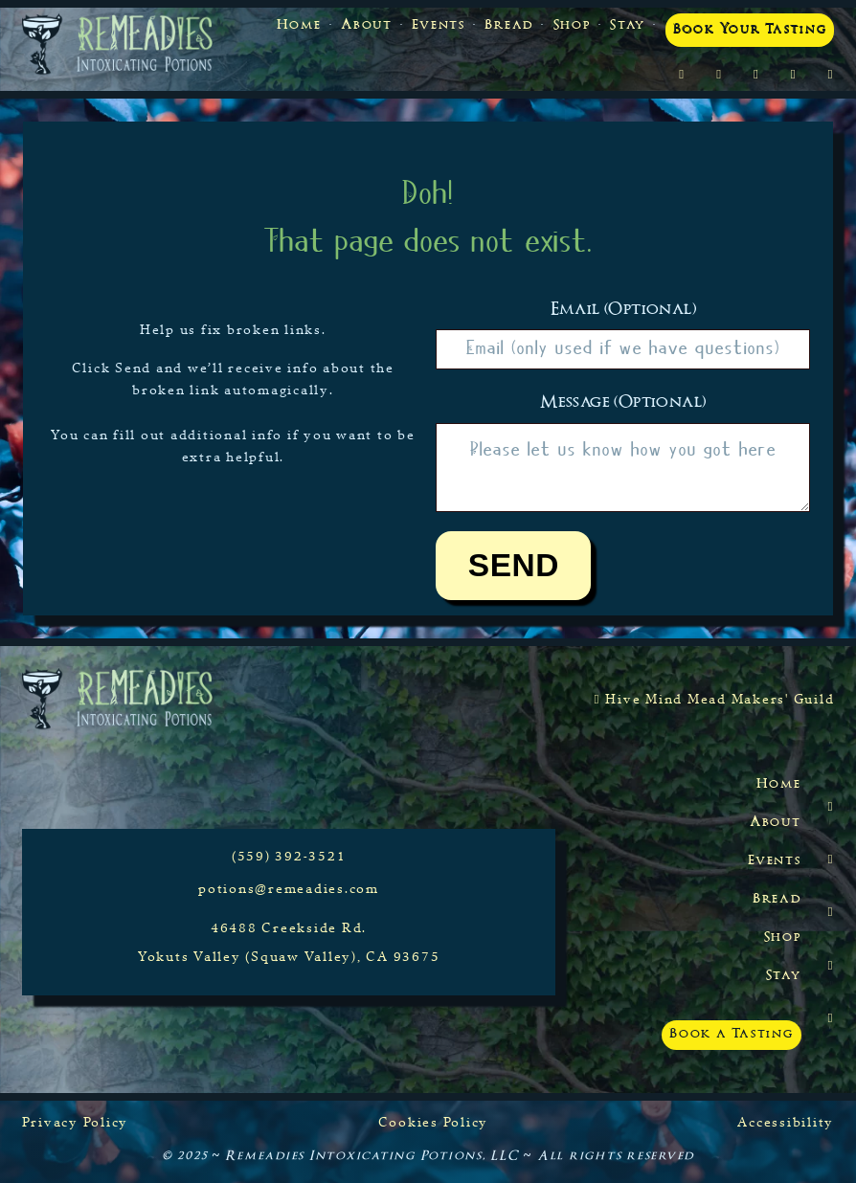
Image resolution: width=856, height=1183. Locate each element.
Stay (627, 25)
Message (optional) (623, 402)
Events (438, 25)
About (367, 25)
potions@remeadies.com (288, 888)
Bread (508, 25)
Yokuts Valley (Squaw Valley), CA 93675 (289, 956)
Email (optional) (623, 310)
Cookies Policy (433, 1121)
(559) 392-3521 (289, 855)
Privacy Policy (75, 1121)
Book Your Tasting (750, 29)
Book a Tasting (731, 1034)
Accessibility (785, 1121)
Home (299, 25)
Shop (572, 25)
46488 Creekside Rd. (289, 927)
